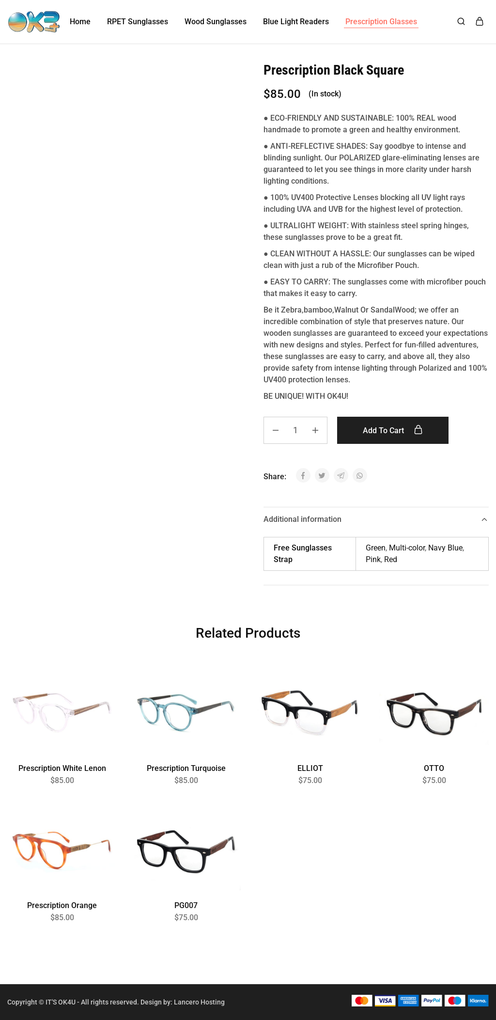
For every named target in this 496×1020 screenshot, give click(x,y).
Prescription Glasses (381, 21)
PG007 (186, 905)
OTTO (434, 768)
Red (390, 559)
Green (376, 547)
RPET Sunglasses (137, 21)
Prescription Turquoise (186, 768)
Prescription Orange (62, 905)
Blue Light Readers (296, 21)
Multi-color (407, 547)
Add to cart (393, 430)
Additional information (376, 519)
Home (80, 21)
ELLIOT (310, 768)
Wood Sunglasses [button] (216, 21)
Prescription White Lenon (62, 768)
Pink (373, 559)
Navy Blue (445, 547)
